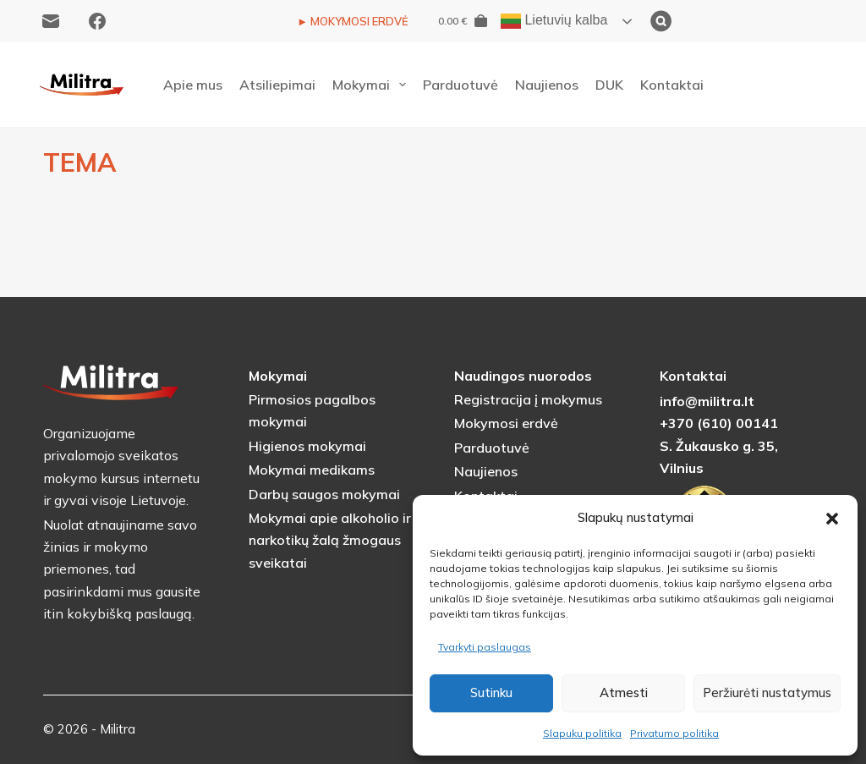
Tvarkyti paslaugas (484, 646)
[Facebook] (97, 21)
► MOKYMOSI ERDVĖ (352, 21)
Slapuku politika (582, 733)
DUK (609, 84)
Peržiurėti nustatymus (767, 692)
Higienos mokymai (307, 445)
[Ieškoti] (745, 21)
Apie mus (192, 84)
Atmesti (624, 692)
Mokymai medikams (312, 469)
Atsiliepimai (277, 84)
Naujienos (546, 84)
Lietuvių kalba (554, 21)
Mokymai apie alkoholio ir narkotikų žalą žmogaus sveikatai (330, 540)
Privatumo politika (674, 733)
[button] (832, 518)
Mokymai (372, 84)
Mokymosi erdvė (506, 423)
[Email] (50, 21)
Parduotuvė (460, 84)
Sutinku (491, 692)
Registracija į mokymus (528, 399)
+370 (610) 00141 (719, 423)
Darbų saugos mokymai (324, 494)
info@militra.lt (707, 401)
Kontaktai (672, 84)
